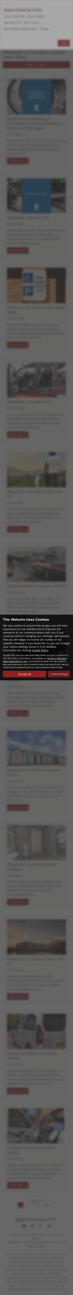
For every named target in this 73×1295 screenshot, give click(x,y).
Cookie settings (59, 674)
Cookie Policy (40, 650)
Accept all (24, 674)
